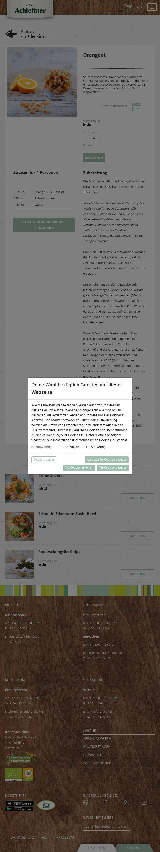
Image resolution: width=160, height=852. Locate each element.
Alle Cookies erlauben (113, 467)
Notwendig (44, 447)
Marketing (98, 447)
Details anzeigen (44, 459)
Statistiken (71, 447)
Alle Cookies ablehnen (79, 467)
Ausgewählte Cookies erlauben (107, 459)
